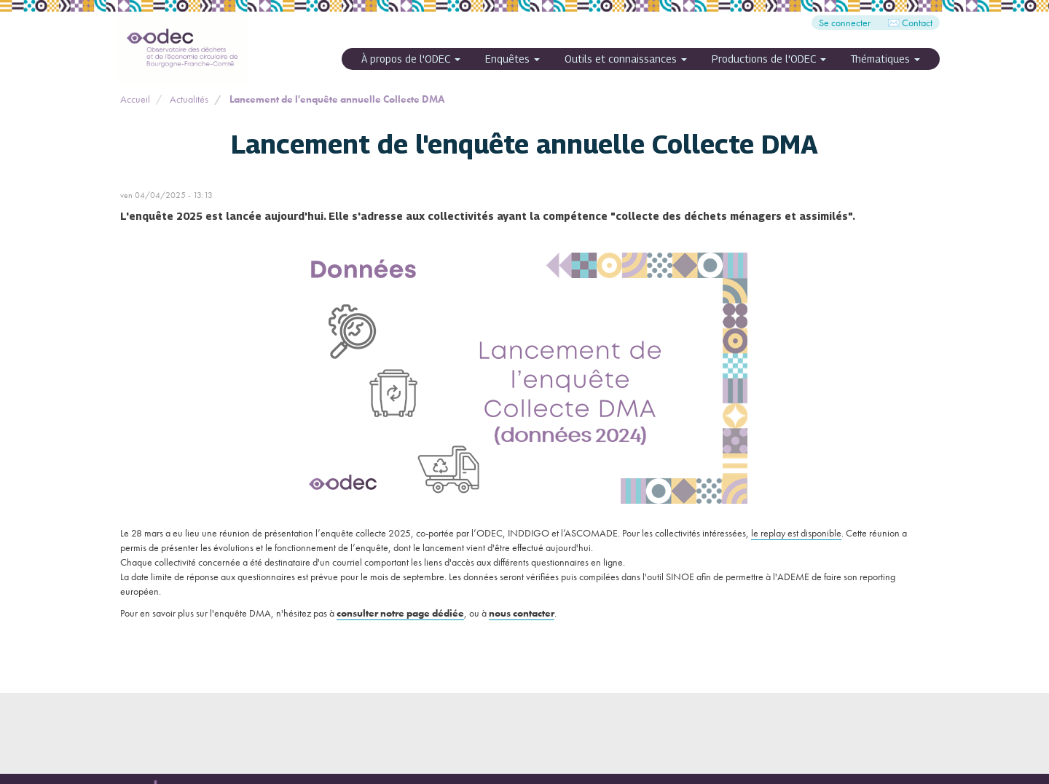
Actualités (189, 99)
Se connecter (845, 22)
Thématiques (885, 58)
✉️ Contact (909, 22)
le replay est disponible (796, 532)
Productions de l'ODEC (769, 58)
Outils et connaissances (626, 58)
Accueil (135, 99)
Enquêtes (512, 58)
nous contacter (521, 612)
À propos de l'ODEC (410, 58)
